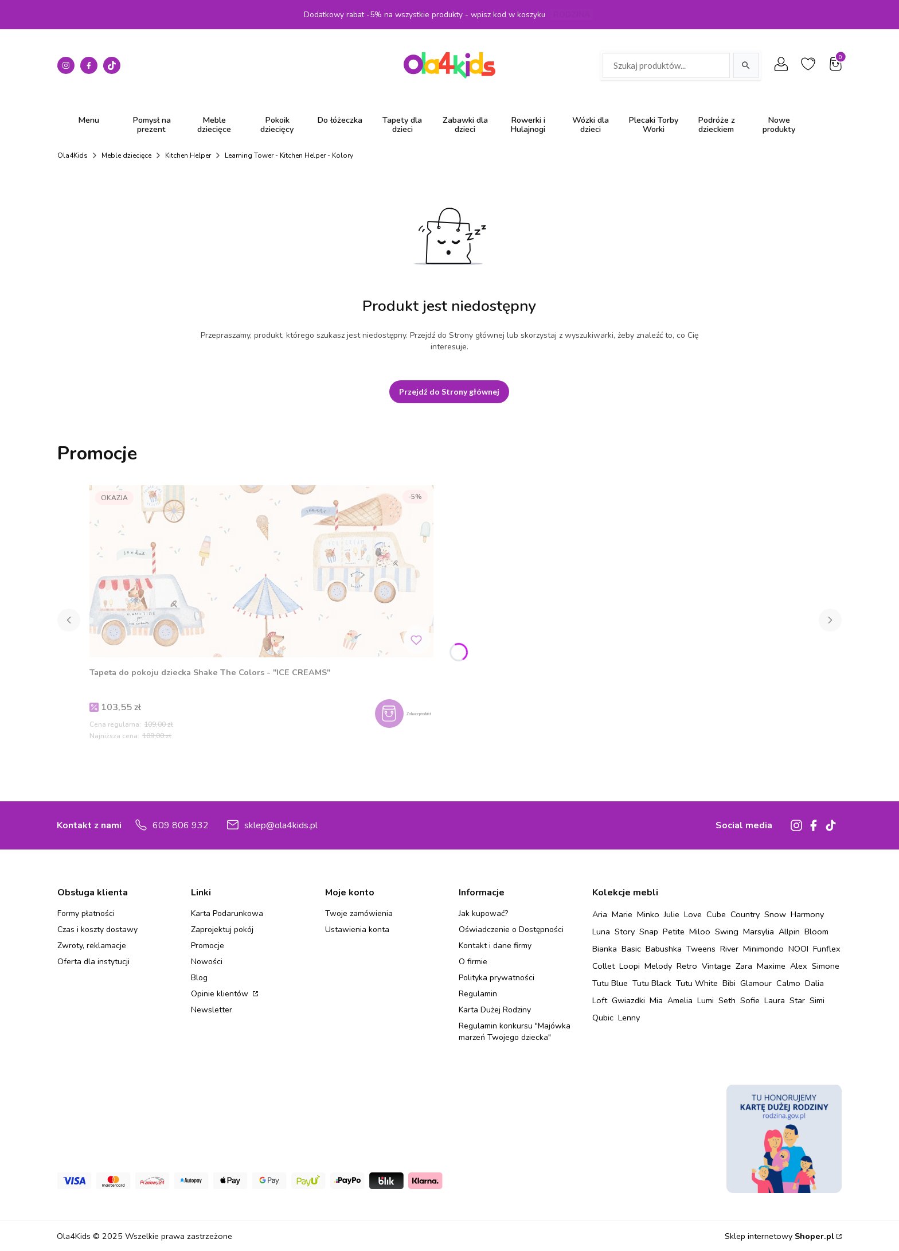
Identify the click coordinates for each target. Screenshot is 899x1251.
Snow (775, 914)
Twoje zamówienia (359, 913)
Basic (631, 948)
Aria (599, 914)
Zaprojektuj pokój (222, 929)
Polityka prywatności (496, 977)
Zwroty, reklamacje (91, 945)
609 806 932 (181, 825)
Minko (648, 914)
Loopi (629, 966)
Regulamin (478, 993)
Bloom (816, 931)
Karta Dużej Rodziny (495, 1009)
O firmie (473, 961)
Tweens (701, 948)
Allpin (789, 931)
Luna (601, 931)
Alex (798, 966)
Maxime (771, 966)
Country (745, 914)
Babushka (664, 948)
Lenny (629, 1017)
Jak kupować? (483, 913)
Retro (687, 966)
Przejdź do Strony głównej (449, 391)
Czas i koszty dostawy (97, 929)
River (729, 948)
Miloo (699, 931)
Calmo (788, 983)
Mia (656, 1000)
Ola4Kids (72, 155)
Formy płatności (86, 913)
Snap (648, 931)
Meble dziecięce (126, 155)
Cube (716, 914)
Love (693, 914)
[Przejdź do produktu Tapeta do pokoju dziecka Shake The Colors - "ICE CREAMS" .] (261, 571)
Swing (726, 931)
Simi (817, 1000)
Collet (603, 966)
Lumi (705, 1000)
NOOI (798, 948)
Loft (599, 1000)
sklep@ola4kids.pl (281, 825)
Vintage (716, 966)
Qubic (602, 1017)
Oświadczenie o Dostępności (511, 929)
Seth (727, 1000)
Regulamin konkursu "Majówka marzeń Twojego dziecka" (514, 1031)
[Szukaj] (746, 65)
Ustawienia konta (357, 929)
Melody (658, 966)
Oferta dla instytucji (93, 961)
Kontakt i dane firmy (495, 945)
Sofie (750, 1000)
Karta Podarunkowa (227, 913)
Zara (744, 966)
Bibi (729, 983)
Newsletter (211, 1009)
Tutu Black (651, 983)
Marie (622, 914)
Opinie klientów (221, 993)
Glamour (756, 983)
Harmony (807, 914)
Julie (671, 914)
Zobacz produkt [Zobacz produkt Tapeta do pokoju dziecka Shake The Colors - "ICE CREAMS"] (417, 711)
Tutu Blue (610, 983)
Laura (774, 1000)
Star (797, 1000)
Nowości (206, 961)
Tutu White (697, 983)
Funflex (827, 948)
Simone (825, 966)
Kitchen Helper (188, 155)
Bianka (604, 948)
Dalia (814, 983)
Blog (199, 977)
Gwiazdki (628, 1000)
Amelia (680, 1000)
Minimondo (763, 948)
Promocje (207, 945)
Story (625, 931)
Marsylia (758, 931)
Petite (674, 931)
